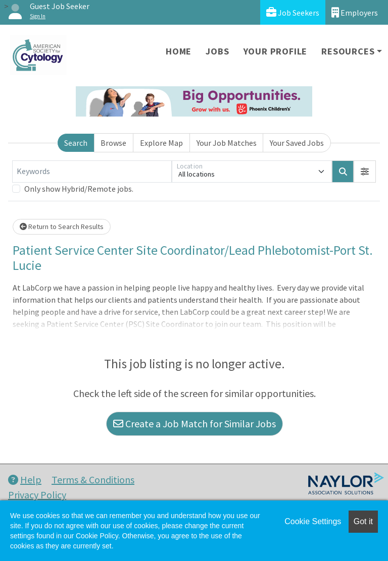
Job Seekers (292, 12)
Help (24, 479)
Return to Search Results (62, 226)
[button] (365, 171)
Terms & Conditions (93, 479)
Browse (113, 143)
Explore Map (161, 143)
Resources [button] (347, 51)
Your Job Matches (227, 143)
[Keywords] (92, 171)
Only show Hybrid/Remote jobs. (78, 189)
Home (178, 51)
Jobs (217, 51)
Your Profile (276, 51)
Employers (354, 12)
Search (75, 143)
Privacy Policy (37, 494)
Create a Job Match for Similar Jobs (194, 423)
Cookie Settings (312, 521)
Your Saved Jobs (297, 143)
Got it (363, 521)
